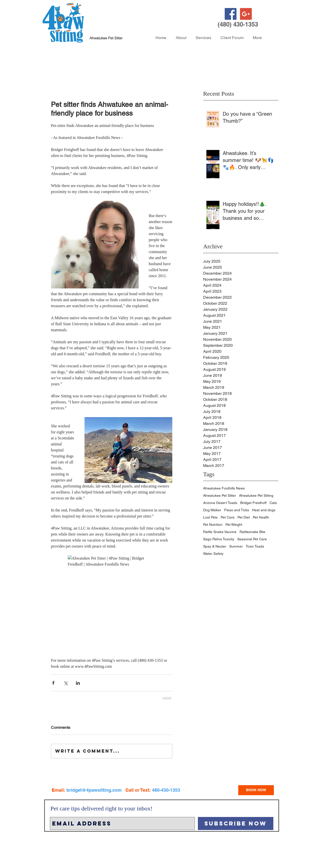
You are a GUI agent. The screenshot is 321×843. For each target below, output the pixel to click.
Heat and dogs (263, 510)
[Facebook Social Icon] (230, 14)
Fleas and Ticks (236, 510)
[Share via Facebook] (53, 683)
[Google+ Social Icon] (246, 14)
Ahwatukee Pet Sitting (256, 495)
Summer (236, 546)
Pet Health (261, 517)
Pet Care (227, 517)
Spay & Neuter (214, 546)
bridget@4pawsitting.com (94, 790)
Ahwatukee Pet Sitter (219, 495)
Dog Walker (212, 510)
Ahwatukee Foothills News (224, 488)
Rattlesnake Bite (252, 532)
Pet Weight (233, 525)
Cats (273, 503)
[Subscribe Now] (235, 823)
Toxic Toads (255, 546)
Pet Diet (243, 517)
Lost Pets (210, 517)
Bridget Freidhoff (253, 503)
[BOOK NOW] (256, 790)
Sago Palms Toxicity (218, 539)
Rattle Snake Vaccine (219, 532)
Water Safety (213, 554)
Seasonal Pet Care (252, 539)
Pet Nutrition (212, 525)
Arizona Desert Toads (220, 503)
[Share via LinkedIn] (77, 683)
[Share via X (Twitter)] (65, 683)
